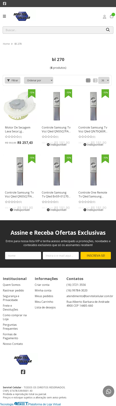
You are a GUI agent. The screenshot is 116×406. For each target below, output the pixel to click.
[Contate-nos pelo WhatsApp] (108, 391)
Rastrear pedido (13, 290)
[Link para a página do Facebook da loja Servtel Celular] (4, 3)
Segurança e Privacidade (11, 298)
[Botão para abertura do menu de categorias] (4, 16)
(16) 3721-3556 (76, 285)
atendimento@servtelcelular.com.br (89, 296)
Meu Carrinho (44, 302)
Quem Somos (11, 285)
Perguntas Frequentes (10, 327)
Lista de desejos (45, 307)
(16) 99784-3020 (76, 290)
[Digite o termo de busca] (53, 30)
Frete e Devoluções (10, 307)
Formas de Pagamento (10, 336)
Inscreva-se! (96, 256)
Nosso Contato (13, 344)
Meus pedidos (44, 296)
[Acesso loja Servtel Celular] (104, 17)
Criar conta (42, 285)
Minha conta (43, 290)
